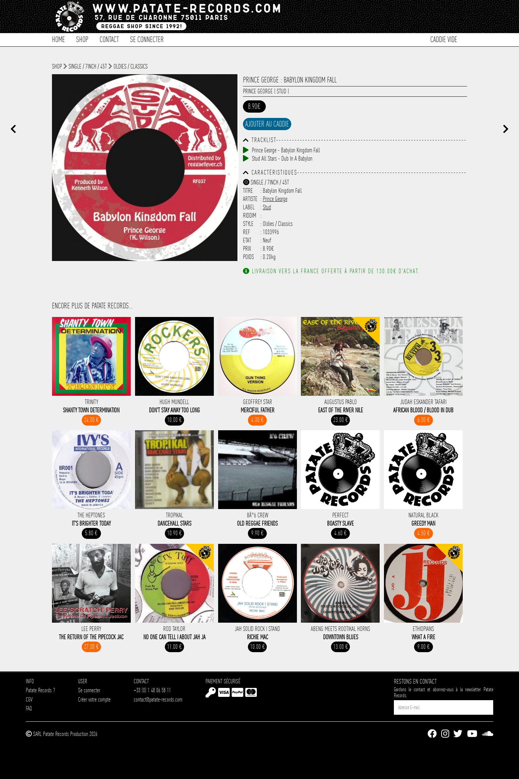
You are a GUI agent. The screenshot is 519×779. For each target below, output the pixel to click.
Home (58, 39)
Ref (246, 232)
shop (57, 66)
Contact (109, 39)
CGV (29, 699)
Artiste (250, 199)
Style (248, 224)
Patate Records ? (40, 690)
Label (249, 207)
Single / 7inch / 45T (88, 66)
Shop (82, 39)
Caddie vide (443, 39)
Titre (248, 190)
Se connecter (147, 39)
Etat (247, 240)
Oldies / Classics (131, 66)
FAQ (29, 708)
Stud (281, 91)
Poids (248, 257)
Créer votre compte (94, 699)
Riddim (249, 215)
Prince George (258, 91)
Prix (247, 248)
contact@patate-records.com (158, 699)
